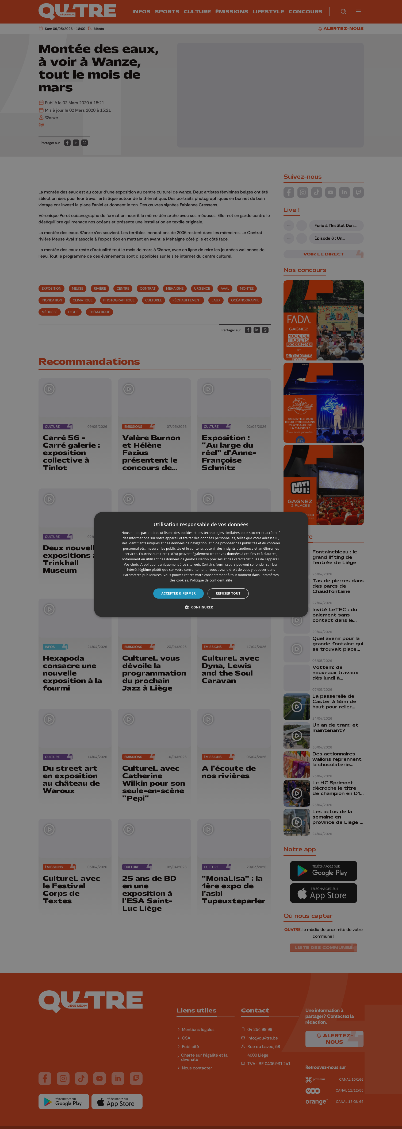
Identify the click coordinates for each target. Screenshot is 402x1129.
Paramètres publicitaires (142, 575)
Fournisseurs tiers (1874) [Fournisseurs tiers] (158, 554)
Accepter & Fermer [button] (178, 593)
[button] (201, 607)
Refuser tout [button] (228, 593)
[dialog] (201, 564)
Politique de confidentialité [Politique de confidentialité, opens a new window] (211, 580)
